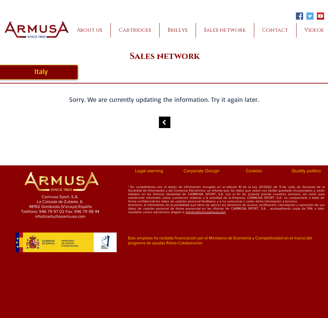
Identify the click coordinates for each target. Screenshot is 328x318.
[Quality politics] (306, 171)
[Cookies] (254, 171)
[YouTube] (320, 16)
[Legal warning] (149, 171)
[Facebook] (299, 16)
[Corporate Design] (201, 171)
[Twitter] (310, 16)
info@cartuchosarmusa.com (206, 212)
